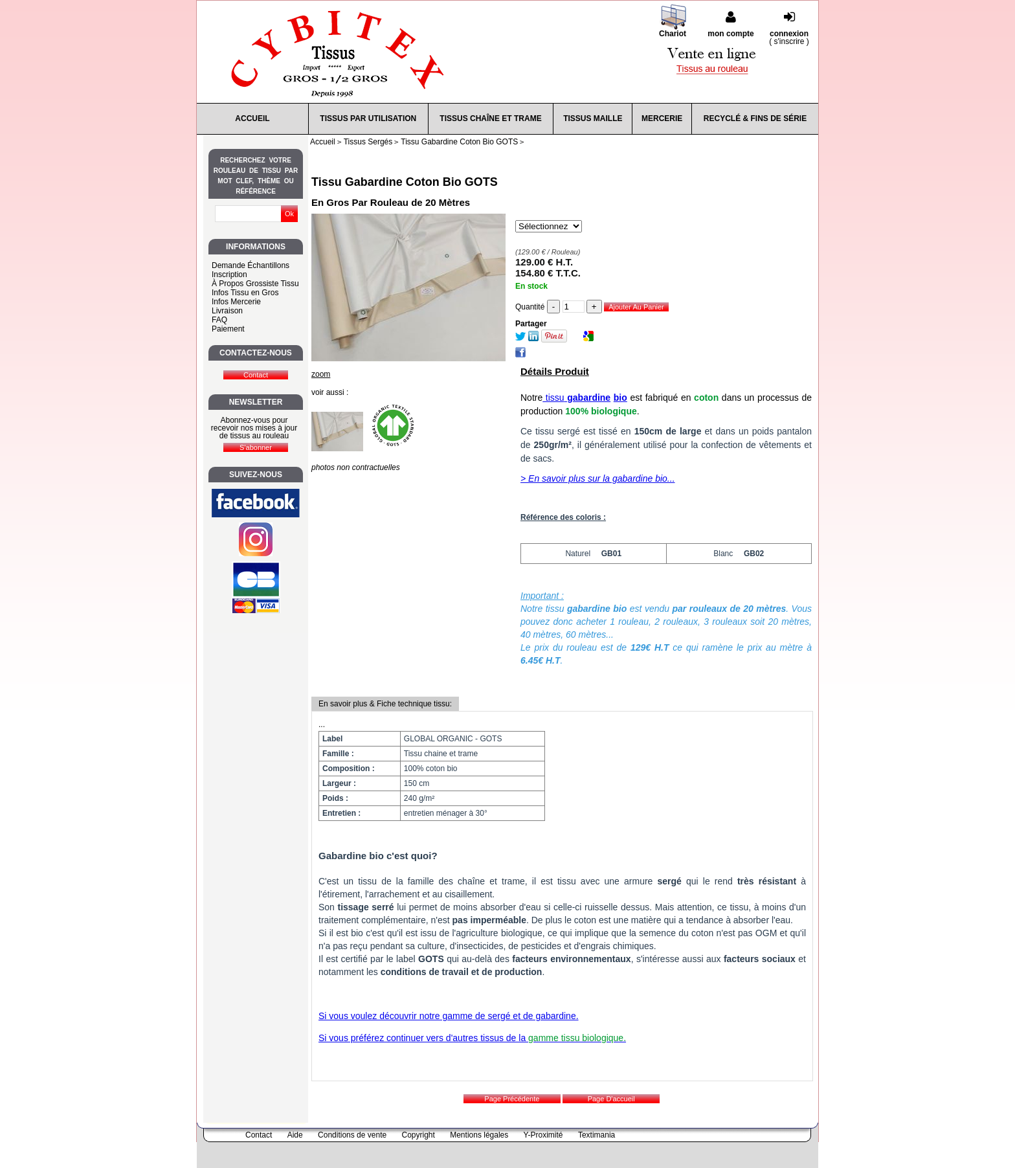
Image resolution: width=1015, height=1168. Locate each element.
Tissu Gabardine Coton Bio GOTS (404, 181)
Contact (258, 1135)
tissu (576, 397)
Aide (295, 1135)
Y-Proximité (543, 1135)
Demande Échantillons (250, 265)
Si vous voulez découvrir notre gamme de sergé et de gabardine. (448, 1016)
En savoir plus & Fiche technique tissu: (385, 703)
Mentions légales (479, 1135)
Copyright (418, 1135)
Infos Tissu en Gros (245, 292)
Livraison (227, 310)
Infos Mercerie (236, 301)
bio (620, 397)
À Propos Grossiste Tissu (255, 283)
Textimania (596, 1135)
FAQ (219, 319)
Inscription (229, 274)
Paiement (228, 328)
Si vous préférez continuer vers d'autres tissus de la (472, 1038)
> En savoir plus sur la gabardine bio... (597, 478)
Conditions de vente (352, 1135)
